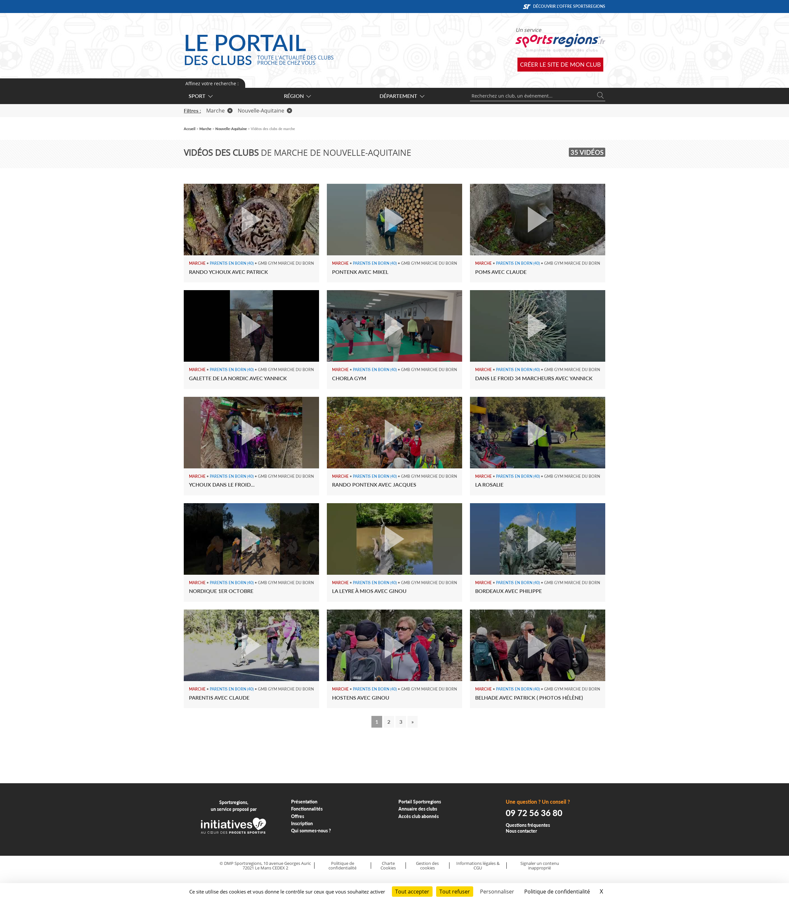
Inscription (302, 823)
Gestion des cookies (427, 865)
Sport (200, 96)
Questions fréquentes (528, 825)
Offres (297, 816)
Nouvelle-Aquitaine (265, 110)
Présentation (304, 801)
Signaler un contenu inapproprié (539, 865)
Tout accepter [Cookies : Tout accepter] (412, 891)
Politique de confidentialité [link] (557, 891)
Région (297, 96)
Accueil (189, 129)
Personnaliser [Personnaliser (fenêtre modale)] (497, 891)
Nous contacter (521, 831)
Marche (219, 110)
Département (402, 96)
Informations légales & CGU (478, 865)
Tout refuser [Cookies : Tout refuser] (454, 891)
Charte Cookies (388, 865)
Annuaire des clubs (417, 809)
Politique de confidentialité (342, 865)
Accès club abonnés (418, 816)
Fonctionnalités (307, 809)
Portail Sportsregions (419, 801)
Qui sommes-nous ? (311, 830)
